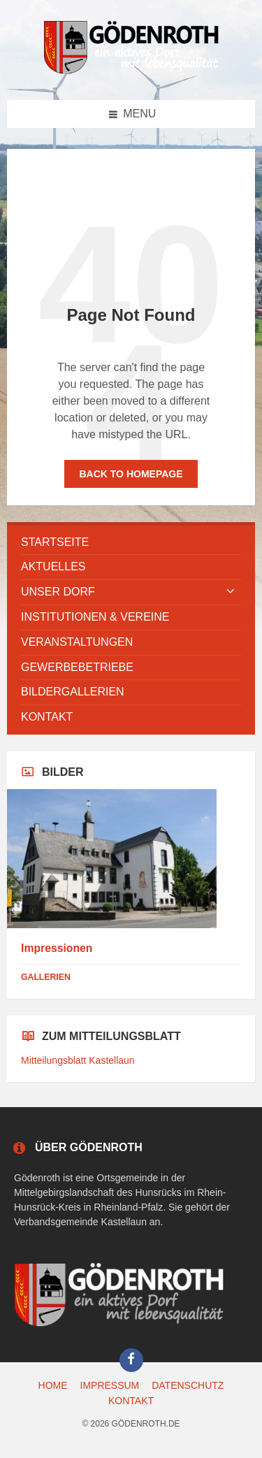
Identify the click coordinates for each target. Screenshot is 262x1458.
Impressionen (56, 948)
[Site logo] (131, 72)
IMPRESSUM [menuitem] (110, 1385)
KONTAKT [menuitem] (131, 1400)
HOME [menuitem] (53, 1385)
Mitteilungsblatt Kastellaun (78, 1060)
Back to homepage (130, 473)
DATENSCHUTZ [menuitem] (188, 1385)
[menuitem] (131, 542)
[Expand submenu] (230, 592)
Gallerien (46, 977)
